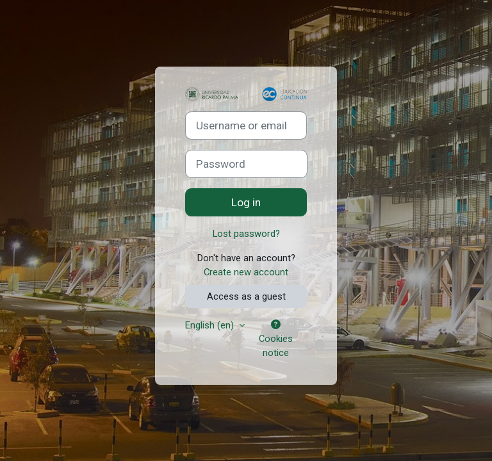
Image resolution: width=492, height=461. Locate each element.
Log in (246, 202)
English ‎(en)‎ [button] (210, 325)
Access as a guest (246, 296)
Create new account (246, 272)
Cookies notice (276, 339)
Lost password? (246, 233)
